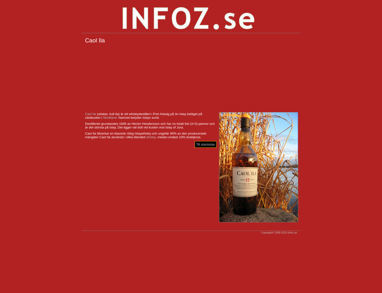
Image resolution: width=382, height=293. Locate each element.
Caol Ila (90, 114)
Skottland (110, 117)
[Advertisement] (191, 78)
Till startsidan (205, 144)
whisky (151, 137)
